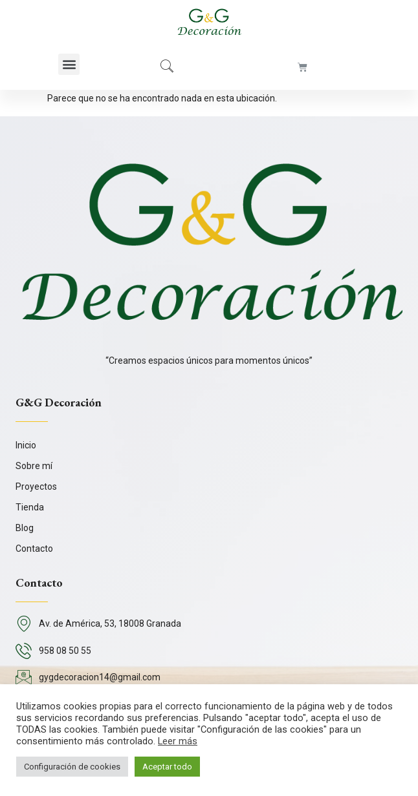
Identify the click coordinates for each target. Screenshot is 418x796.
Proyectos (36, 486)
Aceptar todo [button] (167, 766)
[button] (69, 64)
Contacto (34, 548)
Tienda (30, 507)
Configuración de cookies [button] (72, 766)
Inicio (26, 445)
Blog (25, 528)
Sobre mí (34, 466)
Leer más (177, 741)
